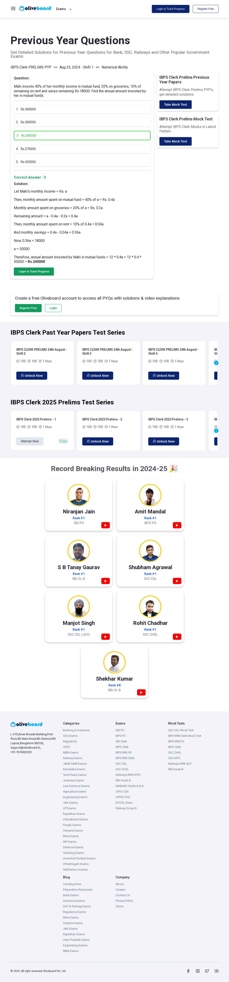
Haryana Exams (73, 830)
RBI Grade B (123, 780)
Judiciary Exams (73, 780)
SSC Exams (70, 735)
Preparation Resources (77, 889)
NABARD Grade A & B (130, 786)
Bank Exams (71, 895)
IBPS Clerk (122, 747)
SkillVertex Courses (75, 869)
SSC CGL (121, 763)
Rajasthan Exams (74, 813)
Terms (119, 906)
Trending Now (72, 884)
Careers (120, 889)
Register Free (205, 8)
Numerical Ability (115, 67)
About (120, 884)
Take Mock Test (175, 104)
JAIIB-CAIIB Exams (75, 763)
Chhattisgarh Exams (76, 864)
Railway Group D (126, 808)
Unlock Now (32, 376)
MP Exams (69, 841)
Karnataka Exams (74, 769)
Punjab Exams (72, 825)
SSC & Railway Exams (77, 906)
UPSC (66, 747)
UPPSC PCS (123, 797)
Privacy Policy (124, 900)
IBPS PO (121, 735)
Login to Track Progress (171, 8)
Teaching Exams (73, 852)
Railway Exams (72, 758)
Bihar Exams (71, 836)
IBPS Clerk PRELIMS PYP (31, 67)
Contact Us (123, 895)
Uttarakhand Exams (75, 819)
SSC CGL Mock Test (181, 730)
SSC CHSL (122, 769)
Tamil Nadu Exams (75, 774)
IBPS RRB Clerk (125, 758)
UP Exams (69, 808)
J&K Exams (70, 802)
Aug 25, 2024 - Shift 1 (76, 67)
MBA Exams (70, 752)
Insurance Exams (74, 900)
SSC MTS (174, 758)
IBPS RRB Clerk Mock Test (184, 735)
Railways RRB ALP (179, 763)
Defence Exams (73, 847)
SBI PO (120, 730)
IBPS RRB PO (124, 752)
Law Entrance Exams (76, 786)
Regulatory (70, 741)
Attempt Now (30, 441)
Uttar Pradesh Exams (76, 939)
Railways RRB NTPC (128, 774)
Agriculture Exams (74, 791)
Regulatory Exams (74, 912)
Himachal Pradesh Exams (79, 858)
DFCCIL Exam (124, 802)
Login (53, 308)
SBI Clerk (121, 741)
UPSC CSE (122, 791)
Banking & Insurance (76, 730)
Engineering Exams (75, 797)
